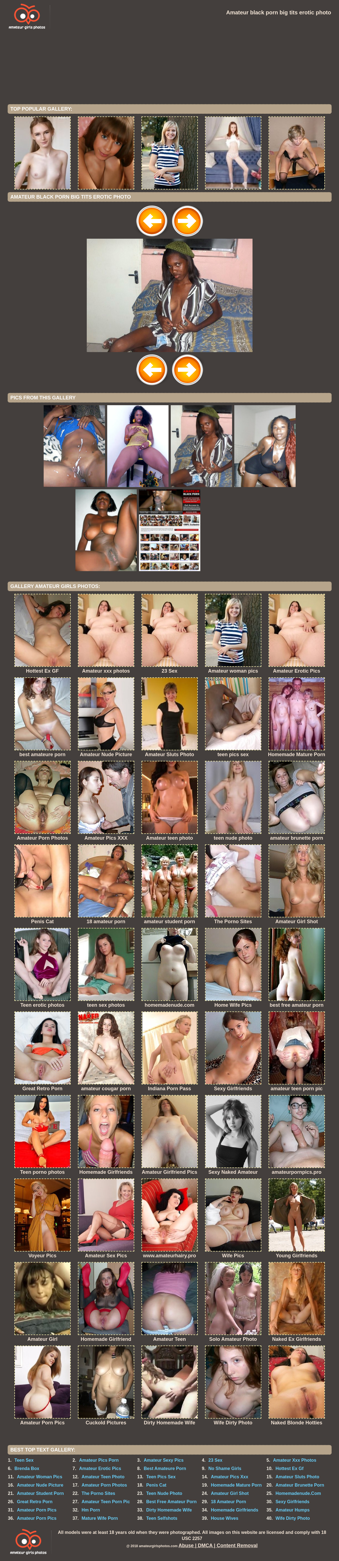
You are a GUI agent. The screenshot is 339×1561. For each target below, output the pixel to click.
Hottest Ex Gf (289, 1468)
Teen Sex (23, 1460)
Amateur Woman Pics (39, 1476)
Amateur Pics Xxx (229, 1476)
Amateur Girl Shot (230, 1493)
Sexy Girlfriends (292, 1501)
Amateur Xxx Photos (294, 1460)
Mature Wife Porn (100, 1518)
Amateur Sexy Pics (163, 1460)
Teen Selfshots (161, 1518)
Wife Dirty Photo (292, 1518)
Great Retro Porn (34, 1501)
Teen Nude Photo (164, 1493)
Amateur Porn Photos (104, 1485)
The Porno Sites (98, 1493)
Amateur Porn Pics (36, 1510)
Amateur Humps (292, 1510)
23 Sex (215, 1460)
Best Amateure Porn (165, 1468)
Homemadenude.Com (298, 1493)
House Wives (224, 1518)
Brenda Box (26, 1468)
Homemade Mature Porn (236, 1485)
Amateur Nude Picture (40, 1485)
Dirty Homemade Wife (169, 1510)
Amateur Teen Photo (103, 1476)
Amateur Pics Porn (99, 1460)
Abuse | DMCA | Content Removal (217, 1545)
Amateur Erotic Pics (100, 1468)
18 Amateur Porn (228, 1501)
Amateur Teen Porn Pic (106, 1501)
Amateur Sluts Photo (297, 1476)
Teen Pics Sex (160, 1476)
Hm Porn (91, 1510)
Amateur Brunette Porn (299, 1485)
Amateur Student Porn (40, 1493)
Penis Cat (156, 1485)
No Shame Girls (224, 1468)
